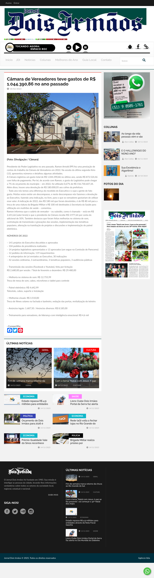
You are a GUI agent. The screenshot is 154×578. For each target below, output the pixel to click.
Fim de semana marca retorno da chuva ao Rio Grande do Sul (26, 396)
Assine (9, 3)
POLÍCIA (76, 451)
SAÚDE (75, 411)
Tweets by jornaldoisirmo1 (122, 485)
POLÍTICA (28, 431)
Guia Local (89, 75)
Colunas (45, 75)
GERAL (45, 365)
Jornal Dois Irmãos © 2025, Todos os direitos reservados (30, 573)
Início (9, 75)
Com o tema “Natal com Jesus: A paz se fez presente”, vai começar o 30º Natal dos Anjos (75, 396)
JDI (18, 75)
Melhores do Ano (66, 75)
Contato (106, 75)
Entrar (16, 3)
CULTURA (91, 365)
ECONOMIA (28, 411)
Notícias (30, 75)
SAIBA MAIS (53, 510)
